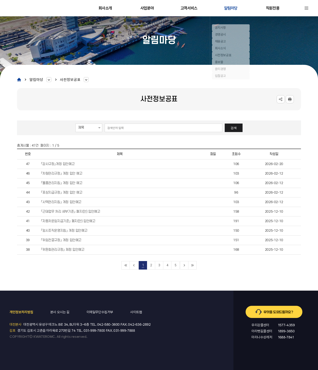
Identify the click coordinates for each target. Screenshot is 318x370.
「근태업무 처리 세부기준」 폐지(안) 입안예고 (70, 211)
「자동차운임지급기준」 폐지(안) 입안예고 (68, 221)
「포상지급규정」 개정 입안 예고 (61, 192)
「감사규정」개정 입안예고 (57, 164)
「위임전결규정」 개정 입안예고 (61, 240)
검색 (234, 127)
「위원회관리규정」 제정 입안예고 (62, 250)
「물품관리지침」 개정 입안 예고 (61, 183)
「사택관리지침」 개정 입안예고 (61, 202)
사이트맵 (306, 8)
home (19, 79)
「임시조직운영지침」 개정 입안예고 (64, 230)
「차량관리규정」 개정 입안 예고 (61, 173)
